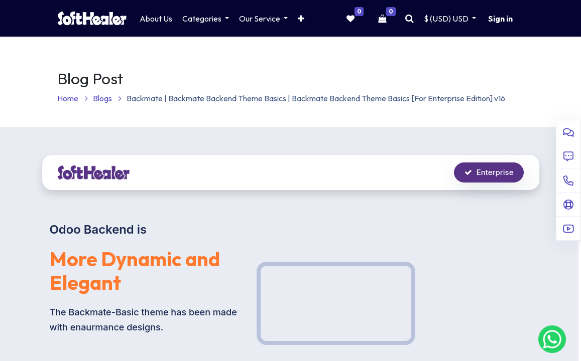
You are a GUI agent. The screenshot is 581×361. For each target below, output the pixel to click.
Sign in (500, 19)
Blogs (107, 98)
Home (72, 98)
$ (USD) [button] (447, 19)
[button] (301, 19)
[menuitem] (156, 19)
